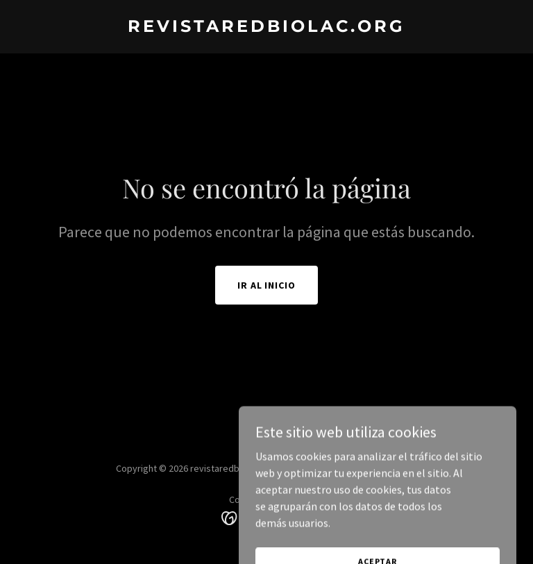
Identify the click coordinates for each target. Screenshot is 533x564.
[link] (266, 28)
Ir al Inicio (266, 285)
